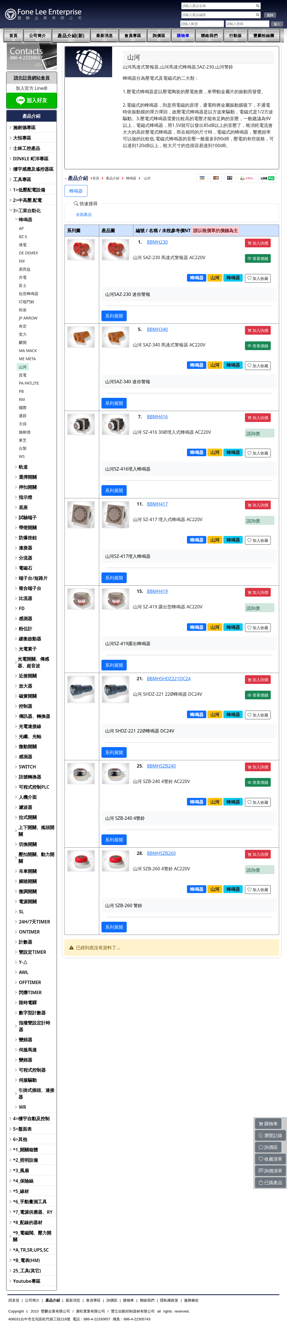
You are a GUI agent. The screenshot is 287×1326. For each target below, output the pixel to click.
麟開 (23, 342)
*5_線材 (21, 1191)
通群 (23, 415)
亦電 (23, 277)
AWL (23, 972)
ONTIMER (29, 932)
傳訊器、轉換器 (34, 716)
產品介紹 (112, 178)
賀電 (23, 375)
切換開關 (28, 844)
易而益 (25, 269)
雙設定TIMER (32, 952)
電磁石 (25, 568)
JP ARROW (28, 318)
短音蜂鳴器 (28, 293)
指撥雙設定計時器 (34, 1026)
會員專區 (132, 35)
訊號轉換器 (30, 777)
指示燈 (25, 497)
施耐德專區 (24, 127)
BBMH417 (157, 504)
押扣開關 (28, 487)
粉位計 (25, 629)
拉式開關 (28, 817)
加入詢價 (257, 243)
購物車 (183, 35)
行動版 (235, 35)
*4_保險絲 (23, 1181)
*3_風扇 (21, 1170)
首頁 (13, 35)
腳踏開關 (28, 881)
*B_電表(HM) (26, 1260)
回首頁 (13, 1300)
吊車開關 (28, 871)
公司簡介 (37, 35)
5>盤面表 (22, 1129)
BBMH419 (157, 591)
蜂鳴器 (25, 219)
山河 (23, 366)
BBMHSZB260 (161, 853)
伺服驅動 (28, 1080)
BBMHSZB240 (161, 766)
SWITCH (27, 767)
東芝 (23, 440)
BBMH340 (157, 329)
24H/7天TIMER (34, 922)
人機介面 (28, 797)
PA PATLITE (29, 383)
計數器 (25, 942)
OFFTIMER (30, 982)
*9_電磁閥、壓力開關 (32, 1236)
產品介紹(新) (71, 35)
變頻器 (25, 1040)
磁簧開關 (28, 696)
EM (21, 261)
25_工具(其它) (27, 1271)
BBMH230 (157, 242)
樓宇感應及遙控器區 (33, 169)
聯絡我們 (209, 35)
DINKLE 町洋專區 (31, 159)
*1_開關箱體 (25, 1150)
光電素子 (28, 649)
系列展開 (114, 316)
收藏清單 (270, 1159)
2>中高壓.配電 (27, 200)
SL (21, 912)
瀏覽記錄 (270, 1135)
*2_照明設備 (25, 1160)
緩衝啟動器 (30, 639)
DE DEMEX (28, 252)
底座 (23, 507)
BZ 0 (23, 236)
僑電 (23, 244)
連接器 (25, 548)
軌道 (23, 467)
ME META (27, 358)
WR (22, 1107)
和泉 (23, 309)
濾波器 (25, 807)
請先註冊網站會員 (32, 78)
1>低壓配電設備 (29, 190)
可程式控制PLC (34, 787)
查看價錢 (257, 258)
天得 (23, 423)
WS (22, 456)
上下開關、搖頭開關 (36, 830)
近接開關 (28, 676)
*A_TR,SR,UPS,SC (31, 1250)
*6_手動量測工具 (30, 1202)
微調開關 (28, 891)
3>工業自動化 (27, 210)
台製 (23, 448)
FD (21, 608)
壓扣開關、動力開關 (36, 857)
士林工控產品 (26, 148)
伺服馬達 (28, 1050)
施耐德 (25, 432)
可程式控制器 (32, 1070)
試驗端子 (28, 517)
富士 (23, 285)
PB (21, 391)
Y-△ (23, 962)
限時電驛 (28, 1002)
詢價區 (159, 35)
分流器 (25, 558)
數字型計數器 (32, 1013)
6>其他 (20, 1139)
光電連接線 (30, 726)
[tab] (83, 214)
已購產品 (270, 1182)
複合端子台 (30, 588)
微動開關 (28, 746)
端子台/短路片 (33, 578)
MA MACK (28, 350)
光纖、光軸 (30, 736)
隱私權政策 (169, 1300)
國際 (23, 407)
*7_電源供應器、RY (33, 1212)
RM (22, 399)
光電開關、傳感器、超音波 (33, 662)
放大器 (25, 686)
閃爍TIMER (30, 992)
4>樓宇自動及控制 (31, 1118)
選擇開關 (28, 477)
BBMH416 (157, 417)
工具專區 (22, 179)
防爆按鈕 (28, 538)
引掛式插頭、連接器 (36, 1093)
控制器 (25, 706)
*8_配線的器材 (28, 1222)
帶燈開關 (28, 527)
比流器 (25, 598)
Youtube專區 (26, 1281)
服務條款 (191, 1300)
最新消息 (104, 35)
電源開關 (28, 901)
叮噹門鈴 (26, 301)
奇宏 (23, 326)
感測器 (25, 618)
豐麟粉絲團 (263, 35)
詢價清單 (270, 1171)
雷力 (23, 334)
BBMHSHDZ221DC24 (169, 678)
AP (21, 228)
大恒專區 (22, 138)
